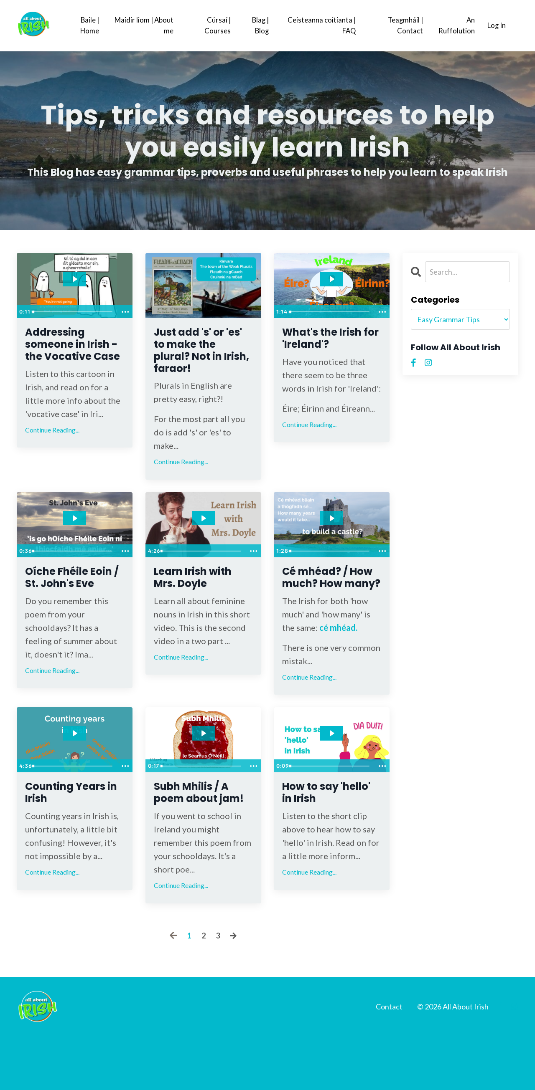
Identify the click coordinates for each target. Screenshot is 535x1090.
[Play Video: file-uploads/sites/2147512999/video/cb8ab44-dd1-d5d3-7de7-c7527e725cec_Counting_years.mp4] (74, 766)
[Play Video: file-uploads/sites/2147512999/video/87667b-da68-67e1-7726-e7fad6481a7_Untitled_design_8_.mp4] (74, 278)
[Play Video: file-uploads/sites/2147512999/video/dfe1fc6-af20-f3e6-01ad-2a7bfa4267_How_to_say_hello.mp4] (331, 766)
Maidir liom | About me (142, 25)
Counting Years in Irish (66, 829)
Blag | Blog (259, 25)
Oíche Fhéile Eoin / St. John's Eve (74, 599)
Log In (495, 25)
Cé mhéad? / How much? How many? (323, 599)
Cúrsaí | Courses (215, 25)
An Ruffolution (454, 25)
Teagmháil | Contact (402, 25)
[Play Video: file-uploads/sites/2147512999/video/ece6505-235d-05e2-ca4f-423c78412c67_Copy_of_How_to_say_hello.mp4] (203, 766)
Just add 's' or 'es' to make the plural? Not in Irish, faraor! (202, 356)
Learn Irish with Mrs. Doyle (203, 592)
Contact (389, 1060)
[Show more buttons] (125, 311)
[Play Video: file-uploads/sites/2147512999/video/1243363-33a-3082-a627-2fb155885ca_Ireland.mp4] (331, 278)
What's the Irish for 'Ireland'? (317, 348)
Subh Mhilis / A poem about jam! (201, 836)
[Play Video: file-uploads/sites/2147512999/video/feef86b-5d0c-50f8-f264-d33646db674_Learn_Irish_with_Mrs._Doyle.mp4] (203, 530)
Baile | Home (89, 25)
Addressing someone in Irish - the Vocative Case (71, 356)
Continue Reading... (52, 453)
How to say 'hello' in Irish (323, 829)
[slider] (73, 311)
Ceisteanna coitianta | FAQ (318, 25)
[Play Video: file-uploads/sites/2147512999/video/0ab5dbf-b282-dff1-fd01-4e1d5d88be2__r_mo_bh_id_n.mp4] (74, 530)
